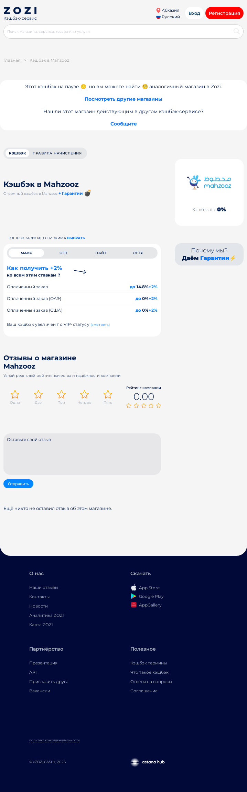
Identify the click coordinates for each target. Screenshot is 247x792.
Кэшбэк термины (148, 662)
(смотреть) (100, 324)
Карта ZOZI (41, 624)
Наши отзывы (43, 587)
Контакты (39, 596)
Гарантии (214, 258)
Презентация (43, 662)
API (33, 672)
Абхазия (167, 10)
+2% (153, 286)
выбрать (76, 238)
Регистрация (224, 13)
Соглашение (144, 690)
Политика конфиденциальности (54, 740)
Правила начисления (57, 153)
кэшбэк (17, 153)
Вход (194, 13)
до (132, 286)
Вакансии (39, 690)
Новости (38, 606)
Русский (168, 16)
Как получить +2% (34, 271)
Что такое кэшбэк (149, 672)
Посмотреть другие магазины (123, 99)
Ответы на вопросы (151, 681)
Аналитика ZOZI (46, 615)
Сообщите (123, 124)
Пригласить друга (48, 681)
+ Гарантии (70, 193)
